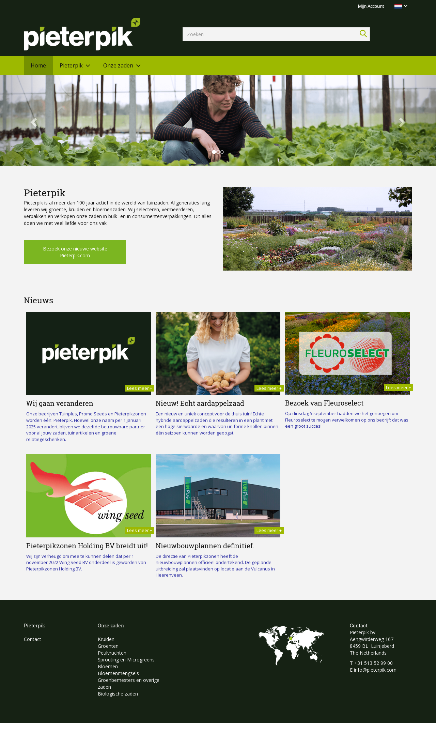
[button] (32, 120)
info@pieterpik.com (375, 670)
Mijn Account (371, 6)
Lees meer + (139, 388)
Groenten (108, 646)
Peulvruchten (112, 653)
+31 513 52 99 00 (373, 663)
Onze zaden (118, 65)
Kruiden (106, 639)
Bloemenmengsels (118, 673)
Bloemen (108, 666)
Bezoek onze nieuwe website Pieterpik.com (75, 252)
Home (38, 65)
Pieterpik (71, 65)
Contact (32, 639)
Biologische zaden (118, 693)
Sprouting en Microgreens (126, 659)
